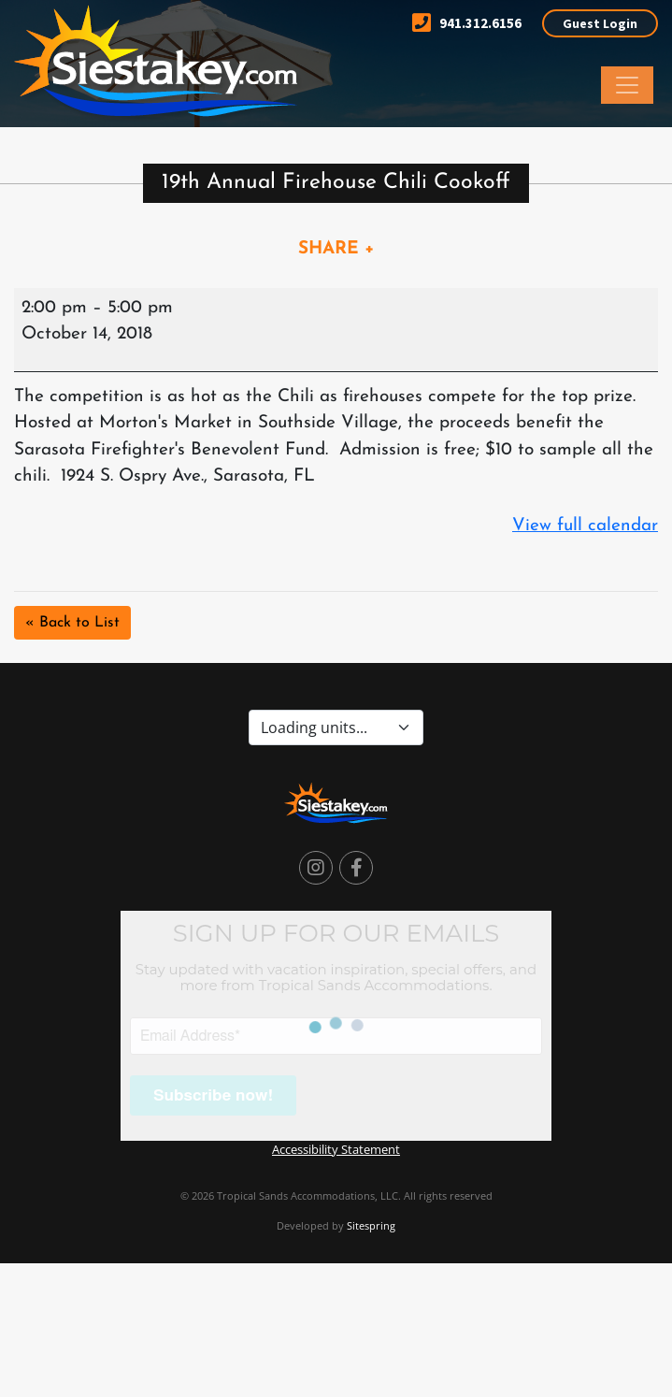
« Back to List (72, 622)
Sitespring (371, 1225)
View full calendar (585, 526)
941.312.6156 (467, 23)
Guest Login (600, 23)
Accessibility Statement (336, 1149)
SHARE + (336, 249)
